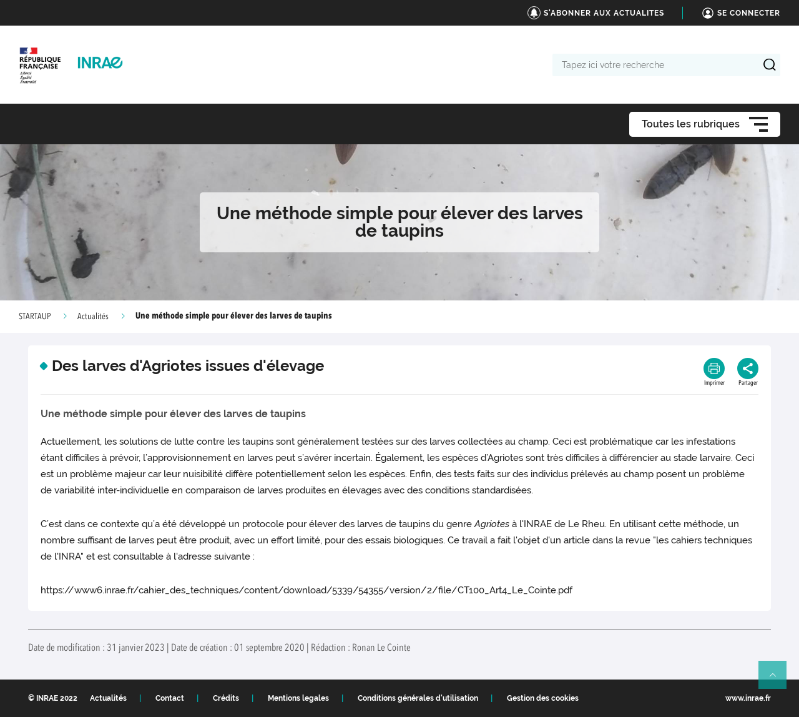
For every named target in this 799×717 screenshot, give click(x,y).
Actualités (93, 316)
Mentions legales (298, 698)
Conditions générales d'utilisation (418, 698)
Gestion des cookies (543, 698)
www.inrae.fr (748, 698)
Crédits (226, 698)
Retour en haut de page (778, 680)
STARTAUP (35, 316)
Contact (169, 698)
